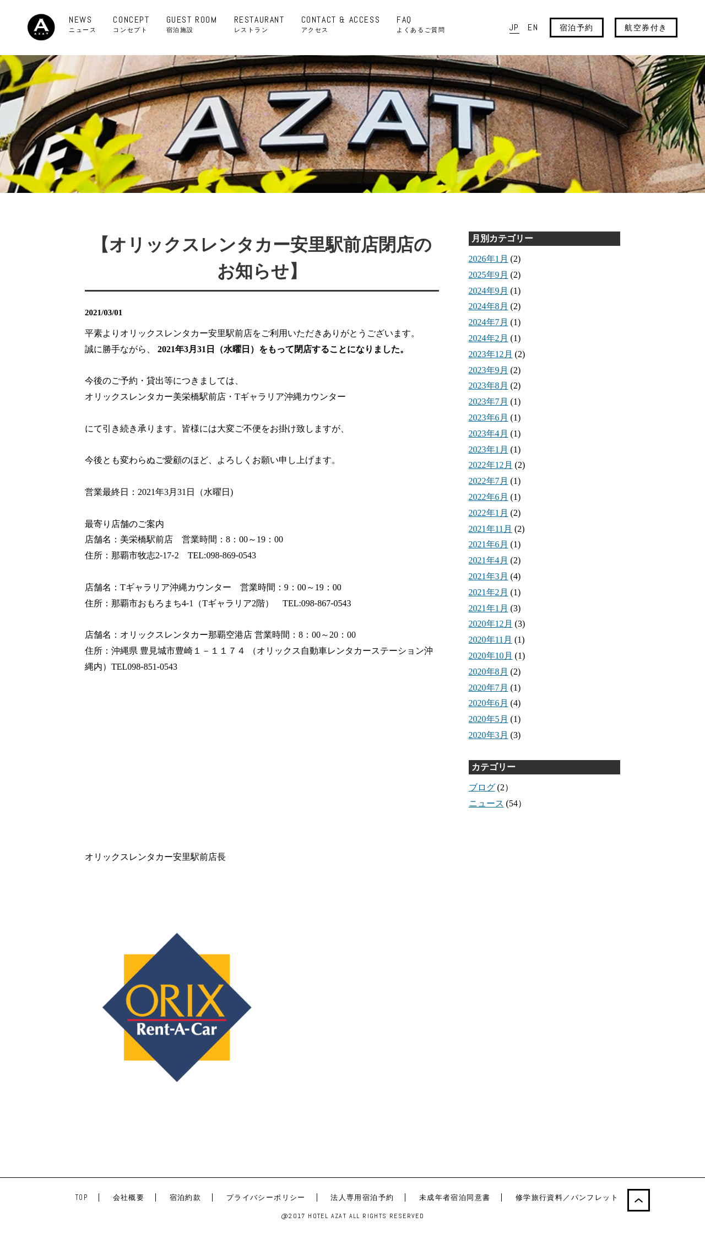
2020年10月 (491, 655)
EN (533, 27)
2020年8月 (488, 671)
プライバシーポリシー (266, 1197)
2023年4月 (488, 433)
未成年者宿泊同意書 (455, 1197)
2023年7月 (488, 401)
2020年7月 (488, 687)
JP (514, 27)
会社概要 (129, 1197)
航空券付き (646, 28)
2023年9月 (488, 370)
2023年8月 (488, 385)
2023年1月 (488, 449)
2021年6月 (488, 544)
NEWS (82, 24)
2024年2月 (488, 338)
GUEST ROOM (192, 24)
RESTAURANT (259, 24)
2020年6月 (488, 703)
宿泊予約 (577, 28)
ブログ (482, 787)
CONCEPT (131, 24)
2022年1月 (488, 513)
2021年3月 (488, 576)
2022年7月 (488, 481)
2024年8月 (488, 306)
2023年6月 (488, 417)
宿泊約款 (186, 1197)
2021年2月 (488, 592)
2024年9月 (488, 290)
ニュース (486, 803)
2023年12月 (491, 354)
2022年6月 (488, 497)
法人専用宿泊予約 (362, 1197)
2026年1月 (488, 258)
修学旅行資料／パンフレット (567, 1197)
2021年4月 (488, 560)
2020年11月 (490, 639)
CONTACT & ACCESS (341, 24)
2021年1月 (488, 608)
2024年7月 (488, 322)
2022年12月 (491, 465)
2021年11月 (490, 529)
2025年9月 (488, 274)
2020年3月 (488, 735)
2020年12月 (491, 623)
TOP (81, 1197)
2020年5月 (488, 719)
